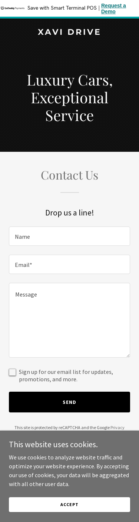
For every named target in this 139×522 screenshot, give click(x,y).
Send (69, 402)
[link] (69, 32)
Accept (69, 504)
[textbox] (69, 236)
